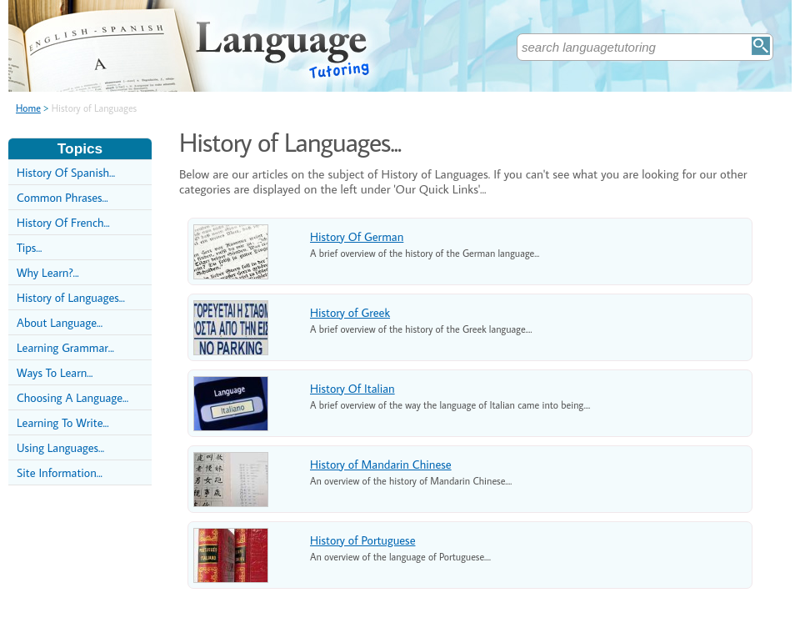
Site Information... (59, 472)
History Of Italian (352, 388)
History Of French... (63, 222)
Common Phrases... (62, 197)
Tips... (29, 247)
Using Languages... (60, 447)
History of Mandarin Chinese (381, 464)
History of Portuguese (362, 540)
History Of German (356, 236)
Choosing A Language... (72, 397)
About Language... (59, 322)
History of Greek (350, 312)
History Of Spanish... (66, 172)
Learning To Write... (63, 422)
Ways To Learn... (54, 372)
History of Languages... (71, 297)
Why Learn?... (48, 272)
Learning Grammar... (65, 347)
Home (28, 108)
